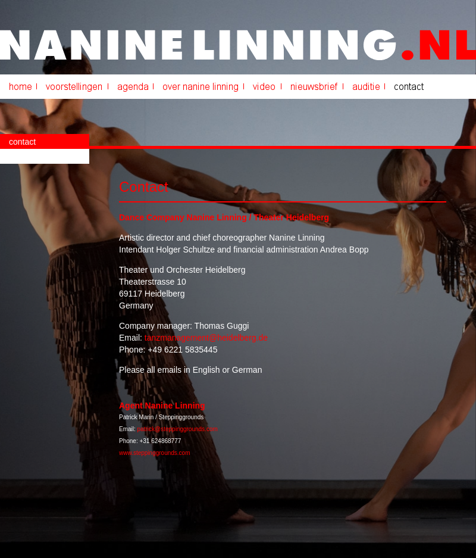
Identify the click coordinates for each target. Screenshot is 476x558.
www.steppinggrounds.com (154, 453)
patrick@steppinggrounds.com (177, 429)
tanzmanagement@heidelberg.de (206, 337)
